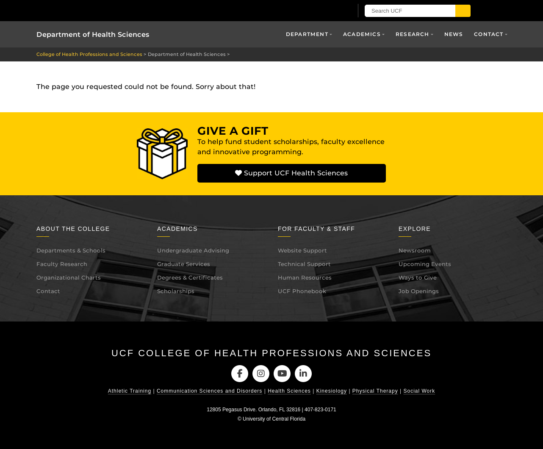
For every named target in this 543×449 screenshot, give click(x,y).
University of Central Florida (274, 419)
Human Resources (305, 277)
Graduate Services (183, 264)
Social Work (419, 391)
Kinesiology (331, 391)
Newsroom (415, 250)
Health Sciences (289, 391)
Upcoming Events (425, 264)
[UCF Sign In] (325, 11)
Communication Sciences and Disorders (209, 391)
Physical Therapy (375, 391)
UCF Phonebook (302, 291)
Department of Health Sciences (93, 34)
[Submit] (463, 11)
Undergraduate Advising (193, 250)
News (453, 34)
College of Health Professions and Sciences (89, 54)
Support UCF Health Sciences (291, 173)
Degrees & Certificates (190, 277)
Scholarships (175, 291)
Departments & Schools (70, 250)
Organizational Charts (68, 277)
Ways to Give (418, 277)
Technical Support (304, 264)
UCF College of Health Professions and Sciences (271, 353)
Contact (488, 34)
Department (307, 34)
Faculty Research (61, 264)
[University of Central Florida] (135, 10)
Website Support (302, 250)
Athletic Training (129, 391)
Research (412, 34)
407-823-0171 (320, 410)
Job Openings (419, 291)
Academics (362, 34)
